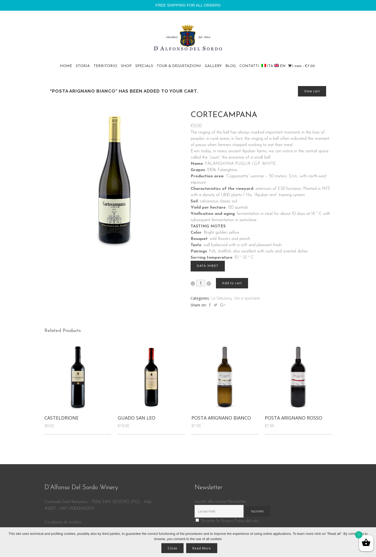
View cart (312, 91)
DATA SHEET (208, 266)
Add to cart (232, 283)
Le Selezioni (221, 298)
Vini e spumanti (247, 298)
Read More (201, 548)
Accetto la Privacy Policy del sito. (230, 521)
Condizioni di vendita (62, 522)
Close (172, 548)
